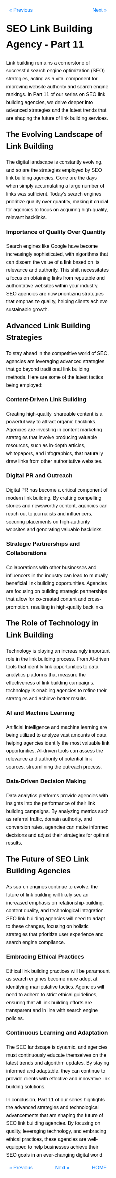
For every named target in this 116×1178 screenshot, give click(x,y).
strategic (69, 591)
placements (39, 521)
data (93, 666)
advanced (17, 110)
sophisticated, (49, 254)
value (47, 262)
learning (89, 727)
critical (69, 490)
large (75, 186)
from (68, 278)
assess (87, 750)
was (21, 194)
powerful (15, 421)
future (48, 118)
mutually (98, 575)
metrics (89, 811)
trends (90, 110)
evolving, (92, 162)
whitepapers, (20, 453)
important (99, 651)
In (30, 94)
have (73, 246)
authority (56, 86)
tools (11, 666)
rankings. (16, 94)
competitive (64, 353)
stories (13, 505)
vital (60, 78)
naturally (93, 453)
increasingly (19, 254)
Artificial (15, 727)
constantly (70, 162)
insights (14, 803)
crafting (68, 498)
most (75, 743)
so (18, 170)
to (37, 209)
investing (46, 429)
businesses (74, 567)
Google (59, 246)
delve (61, 102)
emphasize (28, 301)
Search (14, 246)
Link (10, 63)
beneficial (16, 583)
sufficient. (38, 194)
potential (74, 758)
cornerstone (71, 63)
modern (14, 498)
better (63, 698)
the (65, 110)
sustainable (18, 309)
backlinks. (36, 217)
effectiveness (20, 682)
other (46, 461)
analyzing (68, 811)
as (47, 78)
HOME (99, 1167)
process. (66, 659)
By (56, 498)
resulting (40, 607)
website (37, 86)
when (12, 186)
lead (77, 575)
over (47, 201)
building (25, 63)
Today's (58, 194)
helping (66, 301)
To (8, 353)
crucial (101, 201)
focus (46, 209)
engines (92, 194)
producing (66, 437)
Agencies (16, 429)
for (95, 78)
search (38, 70)
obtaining (40, 278)
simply (26, 186)
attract (49, 421)
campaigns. (37, 811)
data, (102, 735)
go (18, 369)
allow (21, 599)
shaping (23, 118)
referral (20, 819)
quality (33, 201)
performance (56, 803)
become (89, 246)
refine (89, 690)
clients (82, 301)
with (69, 254)
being (12, 385)
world (84, 353)
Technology (18, 651)
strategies (39, 110)
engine (54, 70)
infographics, (59, 453)
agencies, (35, 102)
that (102, 110)
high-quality (69, 607)
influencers (18, 575)
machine (70, 727)
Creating (15, 414)
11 (46, 94)
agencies (23, 209)
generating (48, 529)
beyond (31, 369)
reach (12, 513)
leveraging (47, 361)
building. (42, 498)
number (90, 186)
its (97, 262)
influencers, (79, 513)
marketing (91, 429)
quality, (49, 301)
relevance (17, 270)
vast (64, 735)
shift (75, 270)
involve (46, 437)
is (56, 162)
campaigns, (81, 682)
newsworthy (45, 505)
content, (68, 505)
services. (98, 118)
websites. (92, 461)
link (101, 94)
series (71, 94)
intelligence (37, 727)
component (78, 78)
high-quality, (95, 209)
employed (73, 170)
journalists (45, 513)
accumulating (49, 186)
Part (37, 94)
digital (22, 162)
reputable (85, 278)
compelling (89, 498)
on (82, 94)
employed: (31, 385)
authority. (49, 270)
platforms (37, 674)
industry (53, 575)
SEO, (103, 353)
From (82, 659)
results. (79, 698)
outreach (72, 766)
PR (24, 490)
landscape (41, 162)
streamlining (39, 766)
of (88, 63)
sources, (15, 766)
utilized (27, 735)
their (102, 690)
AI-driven (99, 659)
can (10, 262)
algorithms (86, 254)
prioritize (15, 201)
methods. (16, 377)
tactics (96, 377)
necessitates (95, 270)
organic (65, 421)
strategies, (17, 78)
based (79, 262)
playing (45, 651)
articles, (76, 445)
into (89, 102)
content (85, 414)
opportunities (68, 666)
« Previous (21, 10)
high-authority (75, 521)
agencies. (44, 177)
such (36, 445)
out (23, 513)
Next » (99, 10)
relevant (15, 217)
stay (17, 353)
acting (37, 78)
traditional (51, 369)
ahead (30, 353)
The (10, 162)
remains (44, 63)
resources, (17, 445)
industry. (89, 285)
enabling (46, 690)
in (40, 353)
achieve (99, 301)
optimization (76, 70)
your (74, 285)
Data (11, 795)
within (61, 285)
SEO (91, 94)
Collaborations (22, 567)
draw (11, 461)
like (45, 246)
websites (44, 285)
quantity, (62, 201)
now (52, 293)
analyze (50, 735)
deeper (76, 102)
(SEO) (98, 70)
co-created (47, 599)
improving (17, 86)
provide (68, 795)
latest (76, 110)
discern (23, 262)
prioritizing (69, 293)
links (11, 194)
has (34, 490)
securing (15, 521)
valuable (88, 437)
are (9, 118)
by (87, 170)
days (91, 177)
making (81, 201)
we (50, 102)
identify (35, 666)
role (10, 659)
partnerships (93, 591)
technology (18, 690)
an (57, 651)
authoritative (19, 285)
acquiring (70, 209)
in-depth (58, 445)
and (71, 86)
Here (33, 377)
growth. (40, 309)
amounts (80, 735)
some (55, 377)
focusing (24, 591)
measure (67, 674)
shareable (64, 414)
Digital (13, 490)
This (64, 270)
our (59, 94)
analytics (15, 674)
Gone (62, 177)
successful (17, 70)
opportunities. (70, 583)
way (30, 421)
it (91, 201)
